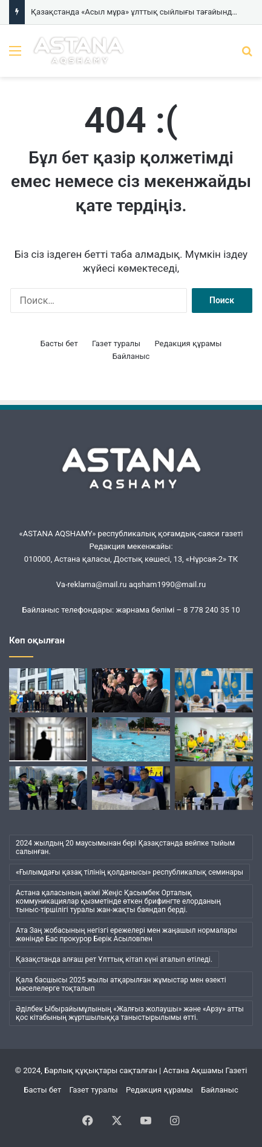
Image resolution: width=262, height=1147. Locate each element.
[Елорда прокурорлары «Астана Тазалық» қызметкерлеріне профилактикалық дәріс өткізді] (131, 788)
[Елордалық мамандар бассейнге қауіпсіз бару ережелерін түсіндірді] (131, 739)
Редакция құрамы (187, 343)
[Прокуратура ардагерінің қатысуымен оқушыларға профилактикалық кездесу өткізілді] (214, 788)
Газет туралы (116, 343)
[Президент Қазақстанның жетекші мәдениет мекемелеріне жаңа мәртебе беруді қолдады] (214, 690)
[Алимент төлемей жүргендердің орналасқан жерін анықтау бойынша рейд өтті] (48, 788)
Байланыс (131, 356)
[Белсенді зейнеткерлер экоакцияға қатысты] (48, 690)
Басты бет (59, 343)
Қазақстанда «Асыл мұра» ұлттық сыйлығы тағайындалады (143, 11)
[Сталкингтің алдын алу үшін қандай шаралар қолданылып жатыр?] (48, 739)
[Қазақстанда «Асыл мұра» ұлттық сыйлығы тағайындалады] (131, 690)
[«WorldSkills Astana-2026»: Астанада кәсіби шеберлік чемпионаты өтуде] (214, 739)
